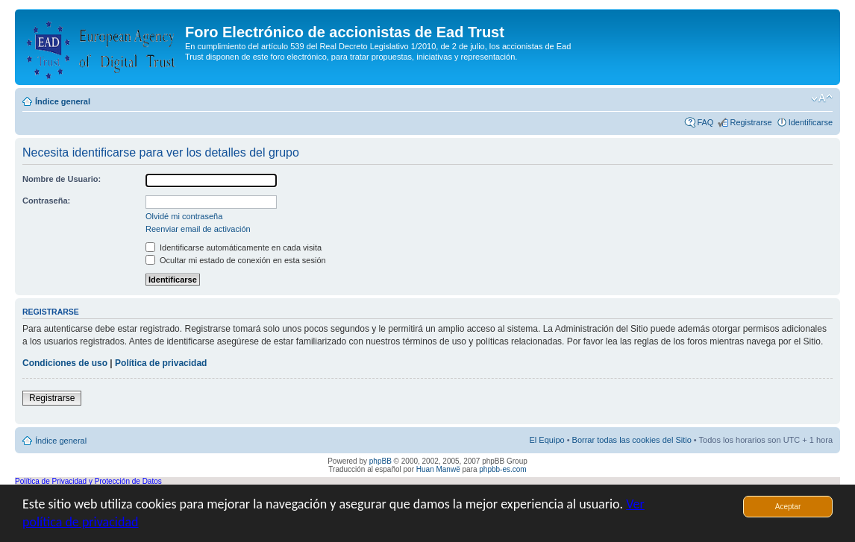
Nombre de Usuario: (61, 178)
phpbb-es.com (502, 469)
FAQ (705, 122)
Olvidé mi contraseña (183, 216)
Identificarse (811, 122)
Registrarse (750, 122)
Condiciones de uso (64, 363)
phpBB (380, 461)
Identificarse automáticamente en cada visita (233, 247)
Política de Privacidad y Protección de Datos (88, 481)
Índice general (62, 101)
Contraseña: (46, 200)
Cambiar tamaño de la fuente (822, 98)
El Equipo (547, 439)
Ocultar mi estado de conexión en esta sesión (235, 260)
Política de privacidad (161, 363)
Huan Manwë (438, 469)
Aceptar (788, 506)
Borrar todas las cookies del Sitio (632, 439)
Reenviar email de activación (198, 228)
